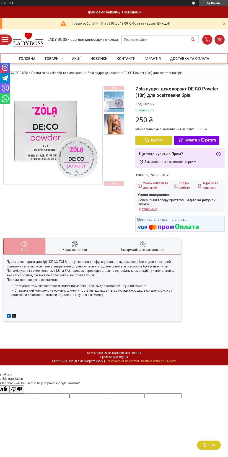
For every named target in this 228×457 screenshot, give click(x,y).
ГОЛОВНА (27, 58)
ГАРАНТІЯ (153, 58)
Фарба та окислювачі (68, 73)
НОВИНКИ (99, 58)
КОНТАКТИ (126, 58)
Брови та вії (40, 73)
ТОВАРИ (52, 58)
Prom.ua (136, 352)
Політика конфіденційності (158, 361)
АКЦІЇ (76, 58)
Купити (157, 140)
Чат (208, 445)
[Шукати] (192, 40)
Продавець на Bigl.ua (114, 357)
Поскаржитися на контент (122, 361)
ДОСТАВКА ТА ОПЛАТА (189, 58)
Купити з (200, 140)
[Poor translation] (16, 389)
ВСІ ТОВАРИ (19, 73)
